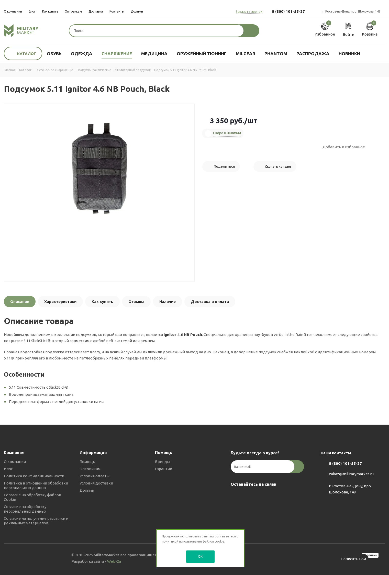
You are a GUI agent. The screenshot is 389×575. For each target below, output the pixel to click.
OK (200, 556)
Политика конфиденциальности (34, 476)
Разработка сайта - (96, 561)
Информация (93, 452)
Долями (87, 490)
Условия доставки (96, 483)
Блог (8, 469)
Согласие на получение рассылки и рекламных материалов (36, 520)
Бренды (162, 461)
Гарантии (163, 469)
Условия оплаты (94, 476)
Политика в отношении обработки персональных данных (36, 485)
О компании (15, 461)
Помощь (87, 461)
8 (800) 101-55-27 (288, 11)
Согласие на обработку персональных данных (25, 508)
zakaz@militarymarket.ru (351, 474)
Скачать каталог (278, 166)
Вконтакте (236, 496)
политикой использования (182, 541)
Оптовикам (90, 469)
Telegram (248, 496)
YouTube (261, 496)
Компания (14, 452)
